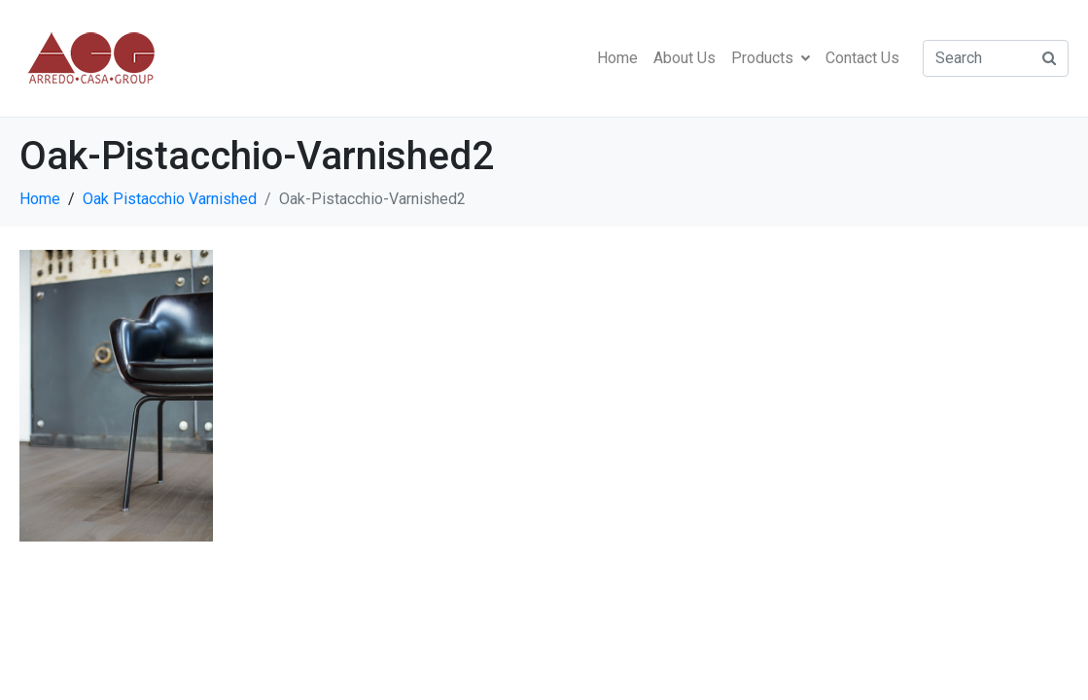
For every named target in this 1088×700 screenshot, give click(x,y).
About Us (684, 58)
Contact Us (862, 58)
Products (770, 58)
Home (617, 58)
